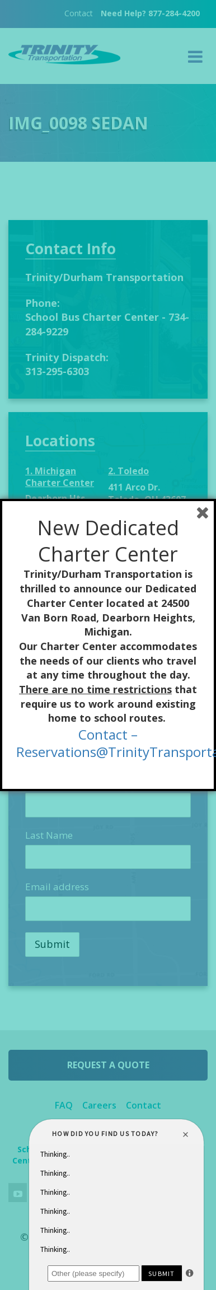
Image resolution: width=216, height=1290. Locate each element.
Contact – (108, 734)
